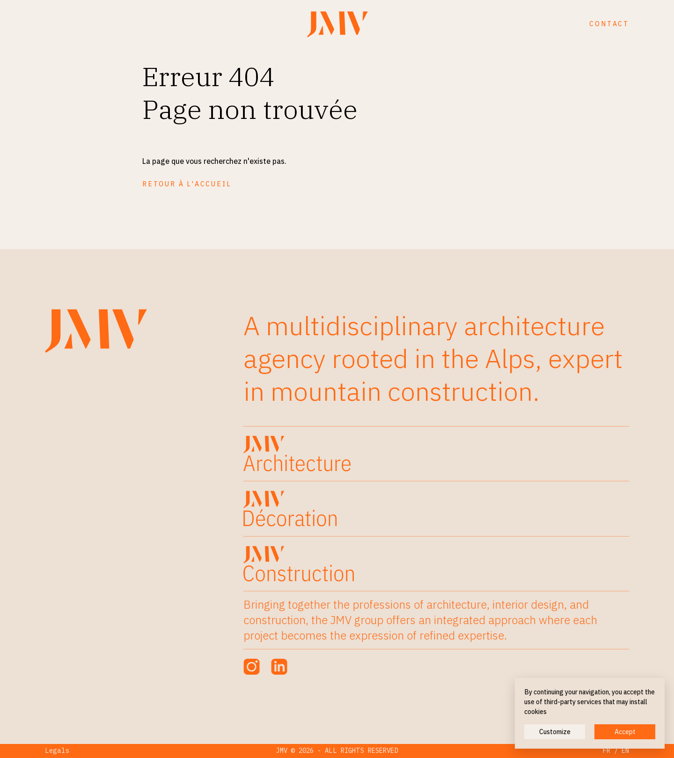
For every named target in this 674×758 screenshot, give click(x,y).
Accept (625, 732)
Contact (609, 24)
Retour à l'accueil (186, 184)
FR (606, 750)
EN (625, 750)
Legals (57, 750)
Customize (555, 732)
